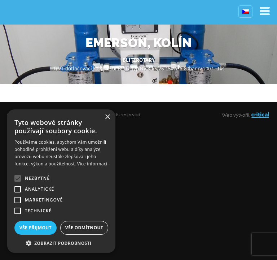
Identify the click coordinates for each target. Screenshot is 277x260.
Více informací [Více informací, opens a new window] (92, 164)
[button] (61, 242)
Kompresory (24, 12)
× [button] (107, 117)
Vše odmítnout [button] (84, 228)
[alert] (61, 181)
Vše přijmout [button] (35, 228)
